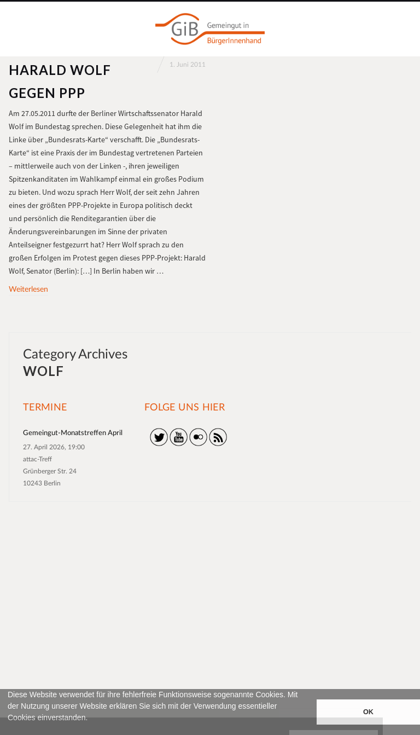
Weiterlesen (28, 289)
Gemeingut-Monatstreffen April (72, 433)
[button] (9, 730)
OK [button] (368, 712)
